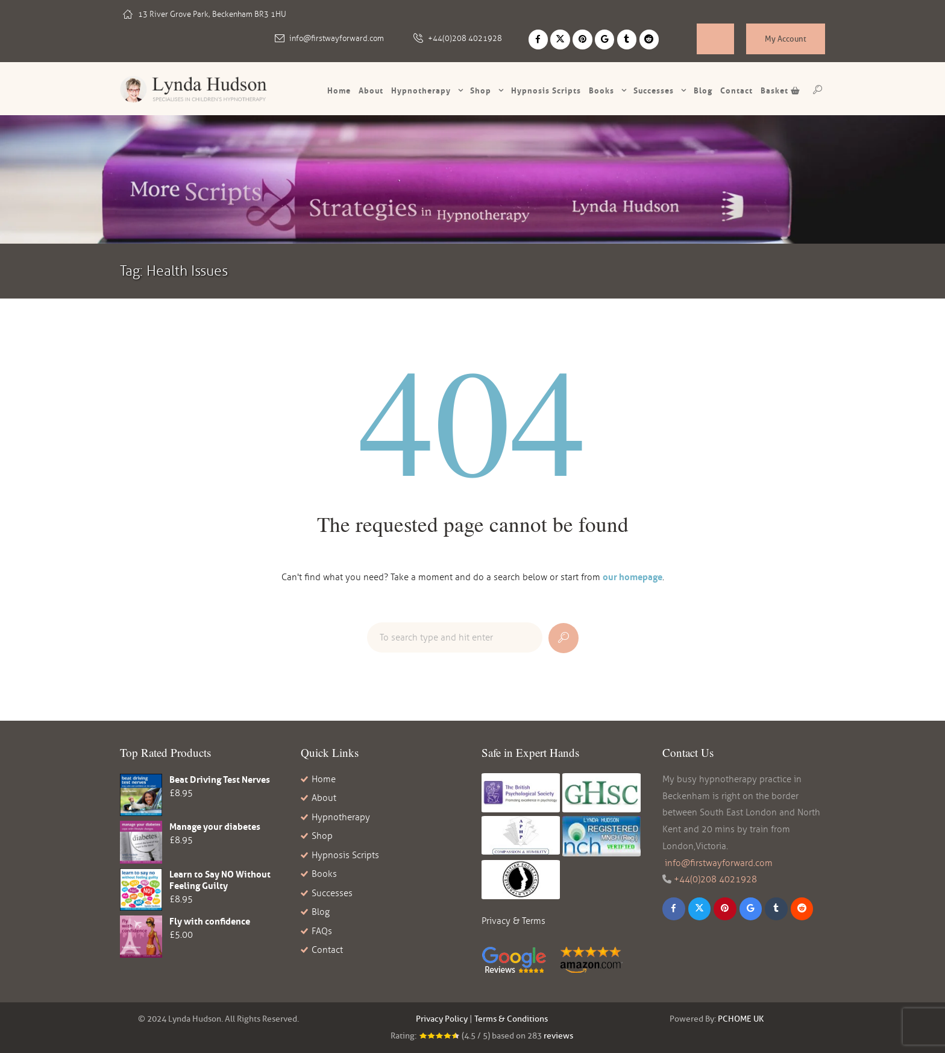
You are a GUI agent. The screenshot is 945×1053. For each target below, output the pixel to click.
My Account (785, 38)
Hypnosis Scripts (345, 855)
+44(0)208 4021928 (465, 38)
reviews (558, 1036)
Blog (703, 90)
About (371, 90)
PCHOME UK (741, 1019)
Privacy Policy (442, 1019)
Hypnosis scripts (546, 90)
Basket (780, 90)
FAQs (322, 931)
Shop (480, 90)
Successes (653, 90)
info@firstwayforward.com (336, 38)
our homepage (632, 577)
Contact (736, 90)
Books (601, 90)
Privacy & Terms (513, 920)
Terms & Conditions (511, 1019)
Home (339, 90)
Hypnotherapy (421, 90)
